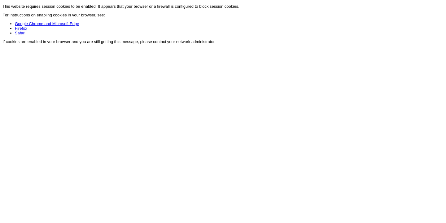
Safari (20, 33)
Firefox (21, 28)
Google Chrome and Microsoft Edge (47, 23)
